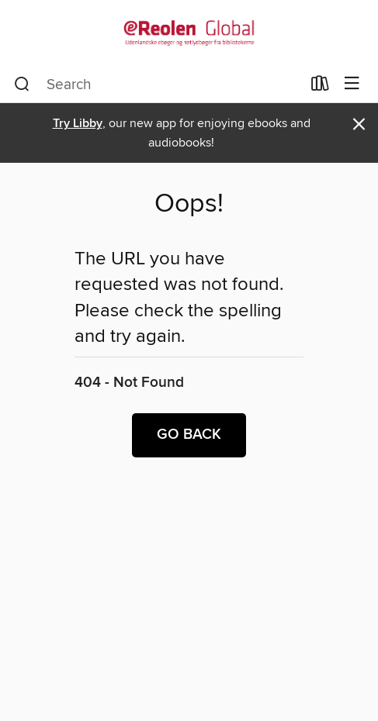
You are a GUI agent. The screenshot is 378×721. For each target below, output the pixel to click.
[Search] (22, 84)
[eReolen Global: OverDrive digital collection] (189, 33)
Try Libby (77, 124)
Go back (189, 435)
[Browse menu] (352, 84)
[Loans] (320, 86)
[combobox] (158, 84)
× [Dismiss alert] (359, 124)
